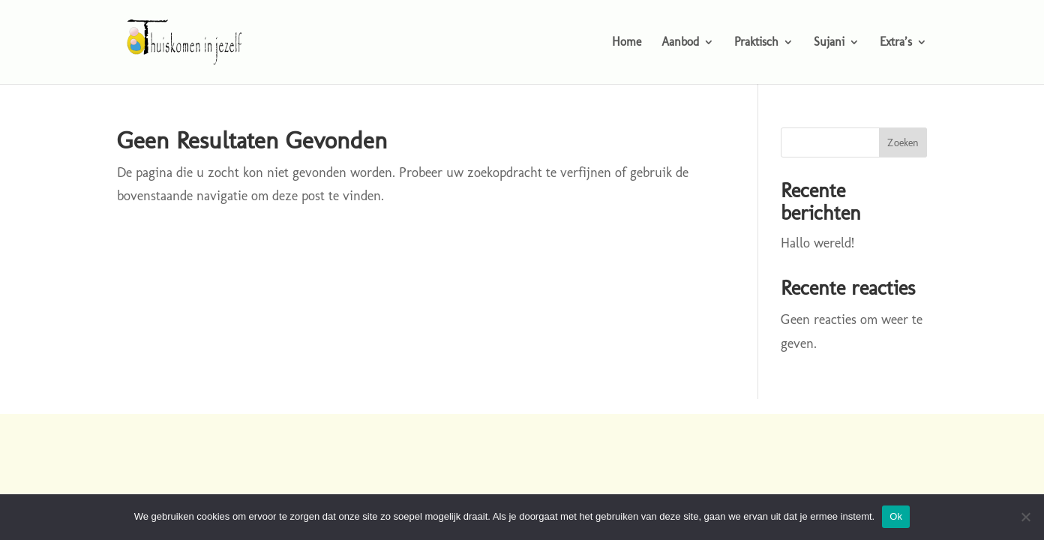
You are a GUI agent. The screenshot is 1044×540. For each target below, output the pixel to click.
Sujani (829, 43)
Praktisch (756, 43)
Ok (896, 516)
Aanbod (680, 43)
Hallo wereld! (817, 243)
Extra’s (896, 43)
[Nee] (1025, 516)
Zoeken (903, 142)
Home (626, 43)
